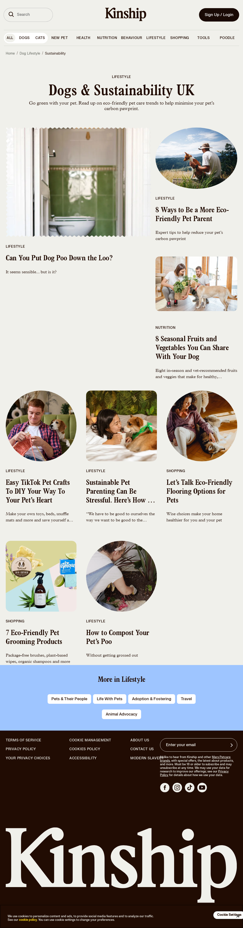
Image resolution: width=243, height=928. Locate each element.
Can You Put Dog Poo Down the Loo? (59, 259)
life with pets (109, 699)
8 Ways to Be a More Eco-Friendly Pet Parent (192, 215)
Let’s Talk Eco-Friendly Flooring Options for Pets (199, 492)
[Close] (237, 916)
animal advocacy (121, 714)
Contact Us (142, 749)
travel (186, 699)
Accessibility (83, 758)
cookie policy (28, 920)
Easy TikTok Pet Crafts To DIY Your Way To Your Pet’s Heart (38, 492)
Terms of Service (23, 740)
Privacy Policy (21, 749)
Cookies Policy (84, 749)
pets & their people (69, 699)
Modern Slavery (147, 758)
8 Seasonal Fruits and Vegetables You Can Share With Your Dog (192, 348)
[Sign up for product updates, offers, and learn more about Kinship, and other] (232, 745)
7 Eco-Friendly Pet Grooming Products (34, 638)
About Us (139, 740)
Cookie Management (90, 740)
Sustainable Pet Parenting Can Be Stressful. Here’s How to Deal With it (119, 497)
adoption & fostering (151, 699)
